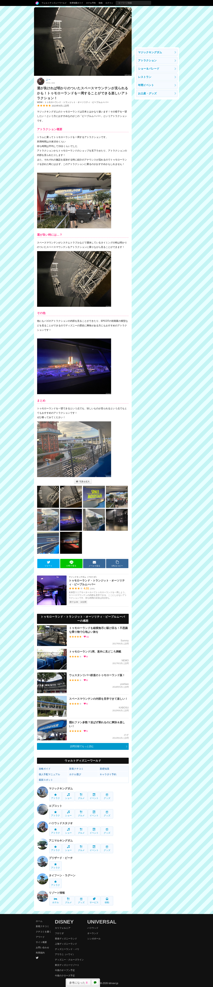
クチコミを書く (43, 931)
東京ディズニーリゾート (67, 965)
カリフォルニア (62, 928)
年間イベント (146, 85)
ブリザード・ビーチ (61, 857)
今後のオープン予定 (65, 970)
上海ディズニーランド (66, 944)
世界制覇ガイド (76, 3)
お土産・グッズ (147, 93)
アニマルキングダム (61, 840)
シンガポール (94, 938)
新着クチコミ (76, 768)
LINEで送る (71, 563)
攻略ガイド (45, 768)
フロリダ (59, 933)
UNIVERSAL (101, 922)
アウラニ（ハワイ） (65, 954)
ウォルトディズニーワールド (54, 3)
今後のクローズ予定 (65, 975)
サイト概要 (41, 942)
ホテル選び (75, 774)
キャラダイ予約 (108, 774)
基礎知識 (104, 768)
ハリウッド (92, 928)
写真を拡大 (83, 481)
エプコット (55, 805)
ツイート (48, 563)
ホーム (39, 921)
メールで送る (94, 563)
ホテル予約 (91, 3)
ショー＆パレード (148, 68)
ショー (68, 796)
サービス (94, 901)
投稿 (101, 3)
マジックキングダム (61, 788)
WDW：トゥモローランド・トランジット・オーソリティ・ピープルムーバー (73, 102)
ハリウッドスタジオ (61, 823)
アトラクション (147, 60)
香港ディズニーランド (66, 938)
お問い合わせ (42, 947)
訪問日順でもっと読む (82, 746)
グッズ (107, 796)
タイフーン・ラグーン (62, 875)
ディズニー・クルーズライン (69, 959)
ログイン (109, 3)
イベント (94, 796)
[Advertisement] (157, 25)
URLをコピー (117, 563)
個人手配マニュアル (49, 774)
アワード (40, 937)
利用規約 (40, 952)
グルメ (81, 796)
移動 (107, 901)
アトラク (55, 796)
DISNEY (64, 922)
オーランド (92, 933)
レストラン (144, 77)
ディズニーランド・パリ (67, 949)
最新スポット (46, 780)
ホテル (55, 901)
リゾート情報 (57, 892)
